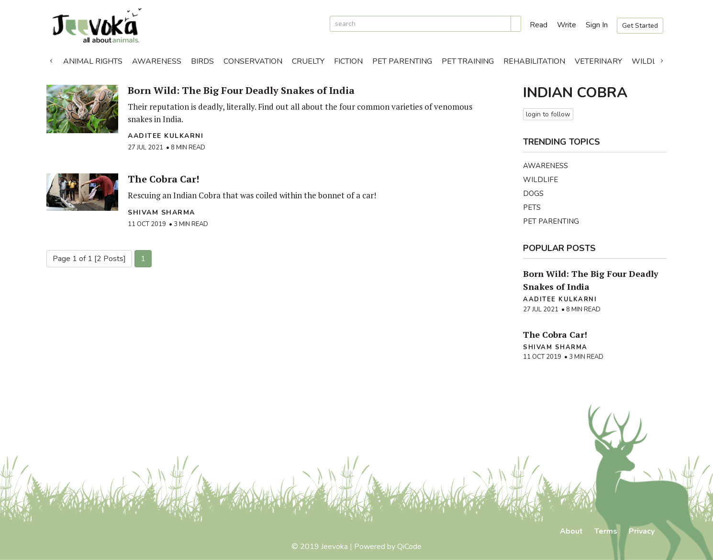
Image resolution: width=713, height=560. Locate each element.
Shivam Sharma (161, 212)
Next (662, 59)
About (571, 531)
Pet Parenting (402, 61)
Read (538, 25)
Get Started (640, 25)
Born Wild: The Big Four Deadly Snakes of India (241, 90)
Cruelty (308, 61)
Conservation (252, 61)
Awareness (156, 61)
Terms (605, 531)
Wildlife (650, 61)
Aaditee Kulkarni (165, 135)
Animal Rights (93, 61)
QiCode (409, 546)
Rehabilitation (534, 61)
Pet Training (468, 61)
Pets (532, 207)
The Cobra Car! (163, 178)
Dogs (533, 193)
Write (566, 25)
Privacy (642, 531)
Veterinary (598, 61)
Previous (51, 59)
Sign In (597, 25)
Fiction (348, 61)
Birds (202, 61)
